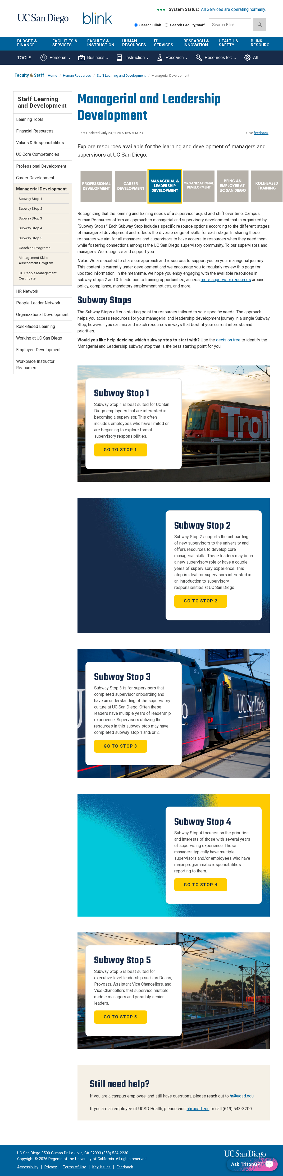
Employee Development (38, 349)
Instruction (132, 57)
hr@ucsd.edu (242, 1096)
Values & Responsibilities (40, 142)
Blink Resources (263, 43)
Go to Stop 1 (120, 449)
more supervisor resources (226, 279)
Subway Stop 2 (30, 208)
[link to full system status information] (161, 9)
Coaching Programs (34, 248)
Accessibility (27, 1167)
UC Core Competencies (37, 154)
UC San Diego (41, 21)
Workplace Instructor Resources (35, 364)
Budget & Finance (27, 43)
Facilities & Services (64, 43)
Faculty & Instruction (100, 43)
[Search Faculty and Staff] (166, 25)
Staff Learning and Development (121, 75)
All (251, 57)
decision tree (228, 339)
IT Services (163, 43)
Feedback (125, 1167)
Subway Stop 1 (30, 198)
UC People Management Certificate (38, 275)
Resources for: (216, 57)
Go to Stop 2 (200, 600)
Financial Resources (34, 131)
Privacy (50, 1167)
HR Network (27, 291)
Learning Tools (29, 119)
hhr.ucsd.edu (198, 1108)
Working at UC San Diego (39, 338)
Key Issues (101, 1167)
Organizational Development (42, 314)
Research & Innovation (196, 43)
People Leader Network (38, 302)
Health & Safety (228, 43)
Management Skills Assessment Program (36, 260)
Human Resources (134, 43)
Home (52, 75)
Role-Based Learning (35, 326)
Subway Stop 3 (30, 218)
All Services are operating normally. (233, 9)
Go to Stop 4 (200, 884)
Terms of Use (74, 1167)
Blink (93, 21)
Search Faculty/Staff (185, 25)
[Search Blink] (136, 25)
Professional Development (41, 166)
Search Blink (147, 25)
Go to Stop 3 (120, 746)
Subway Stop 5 (30, 238)
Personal (55, 57)
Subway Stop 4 (30, 228)
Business (93, 57)
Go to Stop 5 (120, 1016)
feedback (261, 133)
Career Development (35, 177)
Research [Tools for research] (172, 57)
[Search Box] (230, 24)
